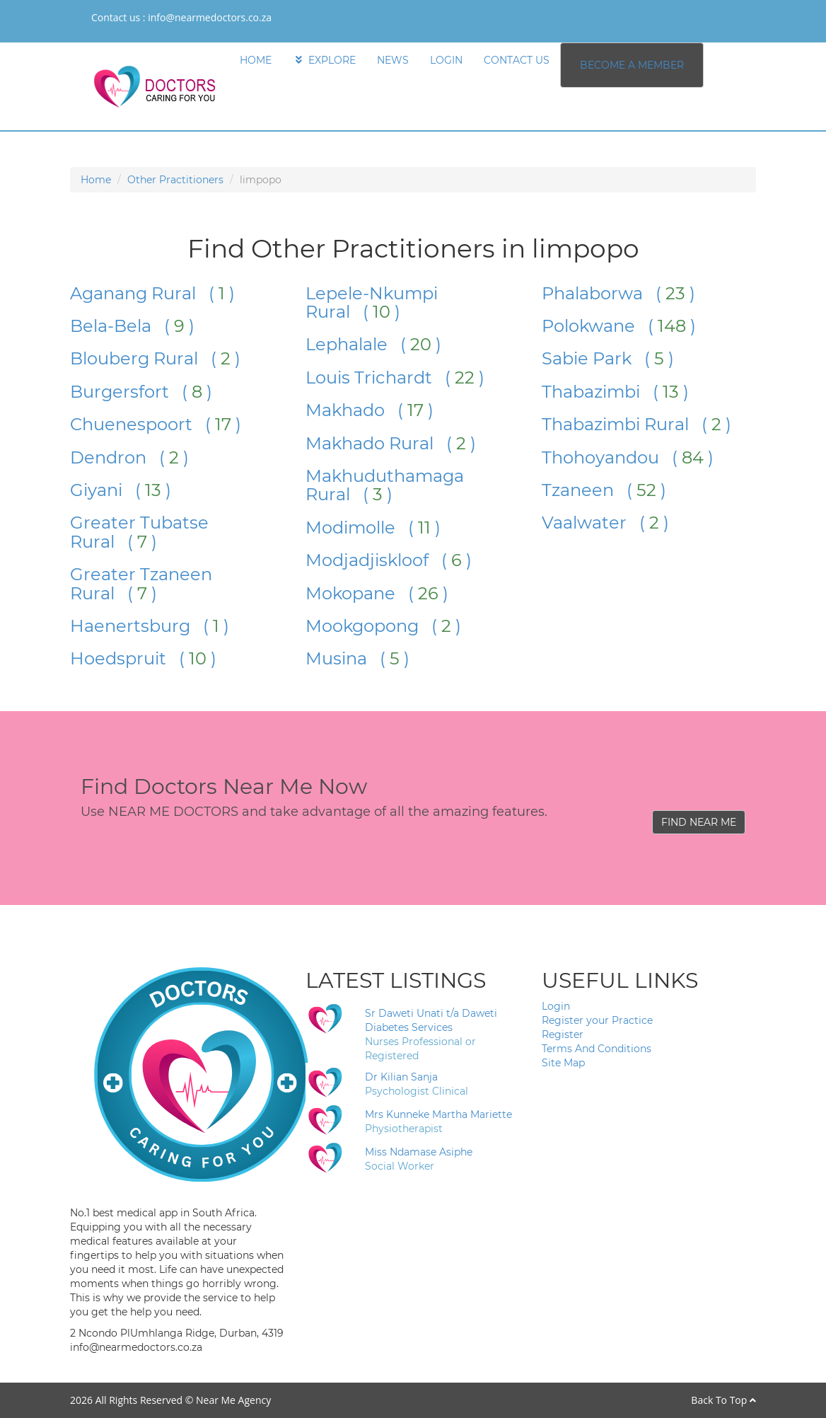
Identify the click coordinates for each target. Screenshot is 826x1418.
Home (96, 179)
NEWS (393, 60)
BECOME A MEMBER (632, 65)
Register (562, 1034)
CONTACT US (516, 60)
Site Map (563, 1062)
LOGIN (446, 60)
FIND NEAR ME (698, 822)
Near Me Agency (233, 1400)
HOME (256, 60)
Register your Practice (597, 1020)
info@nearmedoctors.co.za (210, 17)
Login (556, 1006)
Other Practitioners (175, 179)
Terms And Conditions (596, 1048)
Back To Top (723, 1400)
